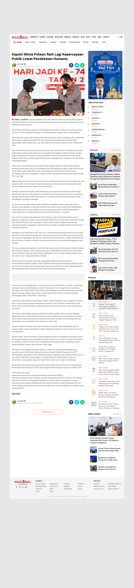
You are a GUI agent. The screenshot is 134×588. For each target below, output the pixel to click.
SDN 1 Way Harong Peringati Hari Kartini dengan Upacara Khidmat (109, 361)
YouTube (26, 488)
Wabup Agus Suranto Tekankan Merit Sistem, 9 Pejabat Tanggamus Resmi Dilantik (108, 318)
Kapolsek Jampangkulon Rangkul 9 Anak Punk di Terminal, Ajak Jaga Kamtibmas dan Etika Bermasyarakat (107, 468)
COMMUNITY (34, 37)
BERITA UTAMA (30, 42)
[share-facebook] (71, 65)
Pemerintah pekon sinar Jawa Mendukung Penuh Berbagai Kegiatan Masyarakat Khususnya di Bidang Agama (109, 384)
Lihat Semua (115, 150)
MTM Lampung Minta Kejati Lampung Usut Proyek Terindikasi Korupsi (108, 260)
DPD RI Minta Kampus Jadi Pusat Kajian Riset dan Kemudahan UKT (107, 204)
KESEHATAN (59, 37)
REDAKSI (96, 484)
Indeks (17, 42)
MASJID (85, 42)
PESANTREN (68, 489)
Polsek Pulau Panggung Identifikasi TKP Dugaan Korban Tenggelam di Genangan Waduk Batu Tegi (108, 349)
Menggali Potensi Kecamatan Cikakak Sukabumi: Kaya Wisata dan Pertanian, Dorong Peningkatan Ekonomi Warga (105, 176)
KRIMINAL (67, 37)
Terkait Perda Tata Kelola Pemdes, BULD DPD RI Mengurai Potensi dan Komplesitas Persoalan (107, 195)
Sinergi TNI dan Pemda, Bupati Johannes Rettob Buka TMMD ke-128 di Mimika (109, 450)
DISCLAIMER (112, 486)
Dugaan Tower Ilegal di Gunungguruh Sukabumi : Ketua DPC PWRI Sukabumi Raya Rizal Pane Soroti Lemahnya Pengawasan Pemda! (108, 306)
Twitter (23, 488)
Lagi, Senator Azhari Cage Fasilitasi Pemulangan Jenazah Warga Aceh (107, 269)
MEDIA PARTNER (113, 489)
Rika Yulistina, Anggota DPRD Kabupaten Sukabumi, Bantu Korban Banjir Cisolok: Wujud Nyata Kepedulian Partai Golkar (109, 372)
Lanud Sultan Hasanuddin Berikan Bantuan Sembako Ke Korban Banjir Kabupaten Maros (109, 186)
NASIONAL (75, 37)
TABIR (99, 37)
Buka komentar (48, 412)
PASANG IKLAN (98, 489)
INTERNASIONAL (74, 42)
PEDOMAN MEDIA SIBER (115, 484)
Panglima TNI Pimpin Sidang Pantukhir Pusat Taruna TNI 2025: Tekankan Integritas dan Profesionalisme (109, 329)
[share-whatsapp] (82, 65)
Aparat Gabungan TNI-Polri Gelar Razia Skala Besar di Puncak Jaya (108, 251)
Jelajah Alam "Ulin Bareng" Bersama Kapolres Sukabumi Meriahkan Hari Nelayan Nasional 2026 (109, 395)
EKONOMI (50, 37)
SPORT (88, 37)
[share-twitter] (76, 65)
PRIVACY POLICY (99, 486)
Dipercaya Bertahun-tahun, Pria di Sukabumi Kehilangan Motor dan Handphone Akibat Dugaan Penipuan (104, 241)
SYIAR (94, 37)
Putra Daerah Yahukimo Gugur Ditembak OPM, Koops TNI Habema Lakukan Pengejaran (104, 440)
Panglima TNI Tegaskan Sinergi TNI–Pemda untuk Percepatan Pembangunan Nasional (108, 459)
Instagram (20, 488)
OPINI (83, 37)
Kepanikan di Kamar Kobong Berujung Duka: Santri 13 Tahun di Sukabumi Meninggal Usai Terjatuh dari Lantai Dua (109, 406)
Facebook (16, 488)
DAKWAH (43, 37)
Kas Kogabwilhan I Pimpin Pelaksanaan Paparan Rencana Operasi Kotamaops (109, 340)
